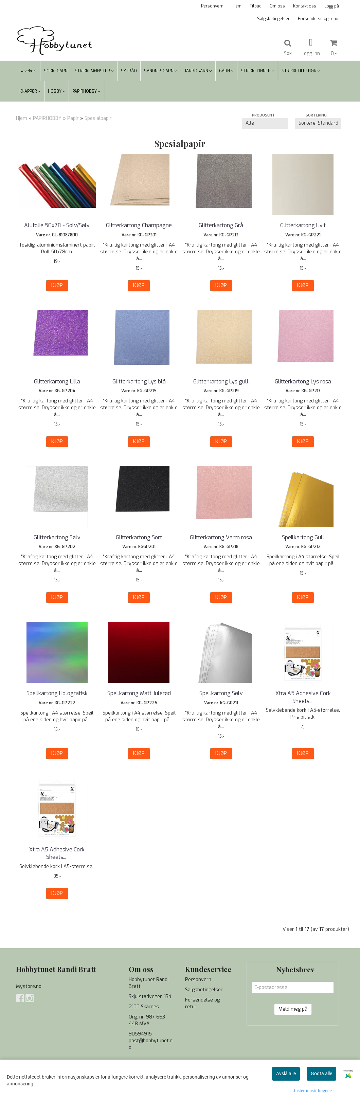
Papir (73, 118)
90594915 (140, 1034)
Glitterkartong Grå (221, 225)
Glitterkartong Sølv (57, 537)
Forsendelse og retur (318, 18)
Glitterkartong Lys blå (139, 381)
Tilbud (256, 6)
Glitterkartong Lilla (57, 381)
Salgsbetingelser (273, 18)
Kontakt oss (304, 6)
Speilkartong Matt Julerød (139, 693)
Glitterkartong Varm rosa (221, 537)
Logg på (331, 6)
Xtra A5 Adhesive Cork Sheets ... (303, 697)
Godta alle (321, 1073)
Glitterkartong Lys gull (221, 381)
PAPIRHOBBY (47, 118)
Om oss (277, 6)
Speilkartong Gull (303, 537)
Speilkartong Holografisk (57, 693)
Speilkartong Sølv (221, 693)
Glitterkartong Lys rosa (303, 381)
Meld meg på (292, 1009)
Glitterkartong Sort (139, 537)
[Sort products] (318, 123)
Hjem (236, 6)
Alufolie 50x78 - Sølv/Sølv (57, 225)
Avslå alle (286, 1073)
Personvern (212, 6)
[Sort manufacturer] (265, 123)
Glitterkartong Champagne (139, 225)
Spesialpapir (98, 118)
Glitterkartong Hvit (303, 225)
